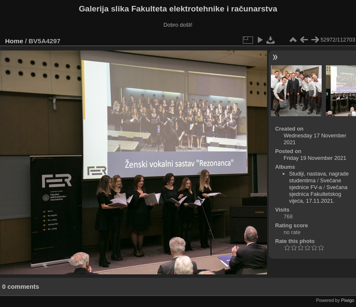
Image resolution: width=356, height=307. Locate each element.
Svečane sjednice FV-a (315, 183)
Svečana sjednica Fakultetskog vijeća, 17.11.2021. (318, 194)
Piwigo (347, 300)
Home (14, 41)
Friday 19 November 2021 (315, 158)
